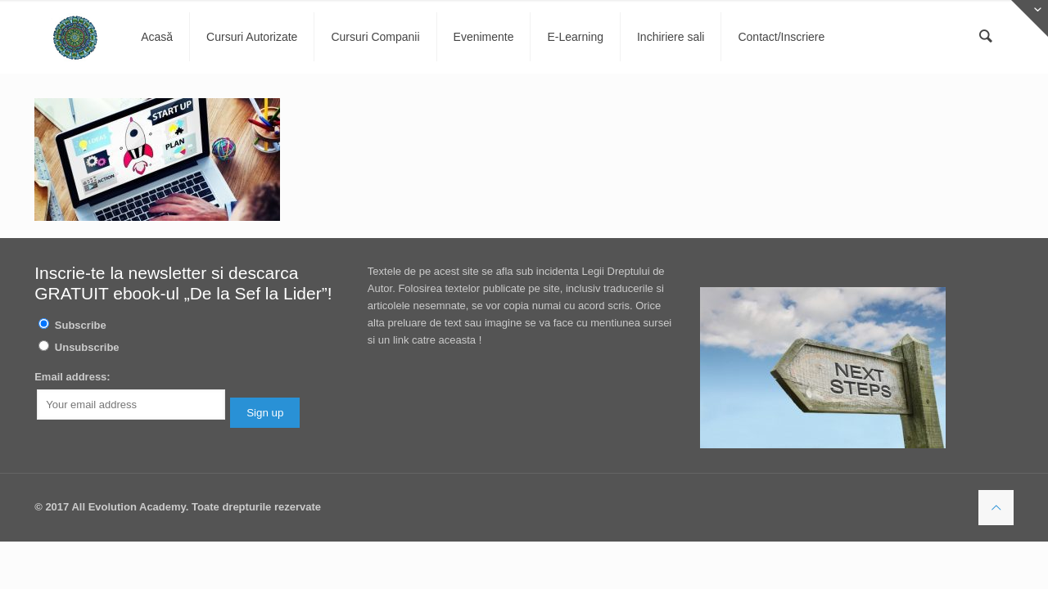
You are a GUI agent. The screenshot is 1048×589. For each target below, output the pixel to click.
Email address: (72, 377)
